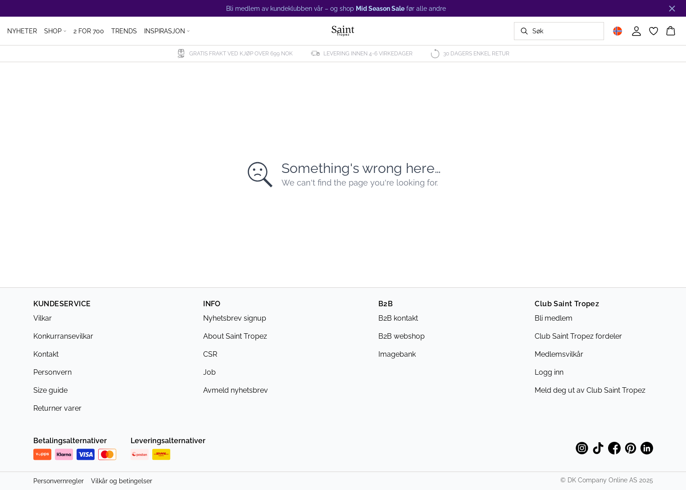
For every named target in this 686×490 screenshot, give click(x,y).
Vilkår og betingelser (121, 481)
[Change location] (617, 31)
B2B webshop (401, 336)
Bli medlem (553, 318)
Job (209, 372)
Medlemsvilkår (559, 354)
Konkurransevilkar (63, 336)
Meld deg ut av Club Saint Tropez (590, 390)
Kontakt (46, 354)
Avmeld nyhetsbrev (235, 390)
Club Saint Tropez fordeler (578, 336)
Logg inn (549, 372)
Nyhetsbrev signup (234, 318)
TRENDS (124, 31)
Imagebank (397, 354)
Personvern (52, 372)
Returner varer (57, 408)
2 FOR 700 (88, 31)
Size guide (50, 390)
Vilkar (42, 318)
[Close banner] (672, 8)
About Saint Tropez (235, 336)
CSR (210, 354)
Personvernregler (58, 481)
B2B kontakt (398, 318)
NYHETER (22, 31)
